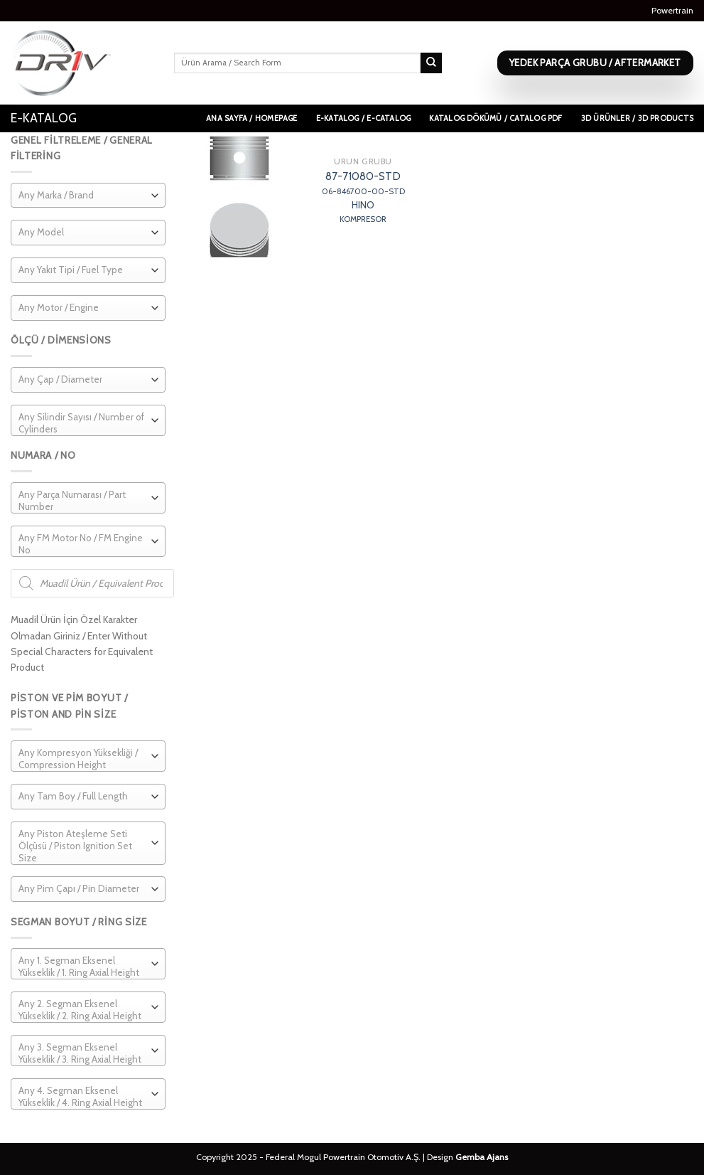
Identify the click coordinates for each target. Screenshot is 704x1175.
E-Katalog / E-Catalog (363, 118)
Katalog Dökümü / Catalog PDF (495, 118)
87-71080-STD (363, 197)
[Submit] (431, 63)
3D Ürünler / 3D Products (637, 118)
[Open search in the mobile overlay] (92, 583)
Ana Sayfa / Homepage (251, 118)
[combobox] (88, 195)
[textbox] (56, 195)
